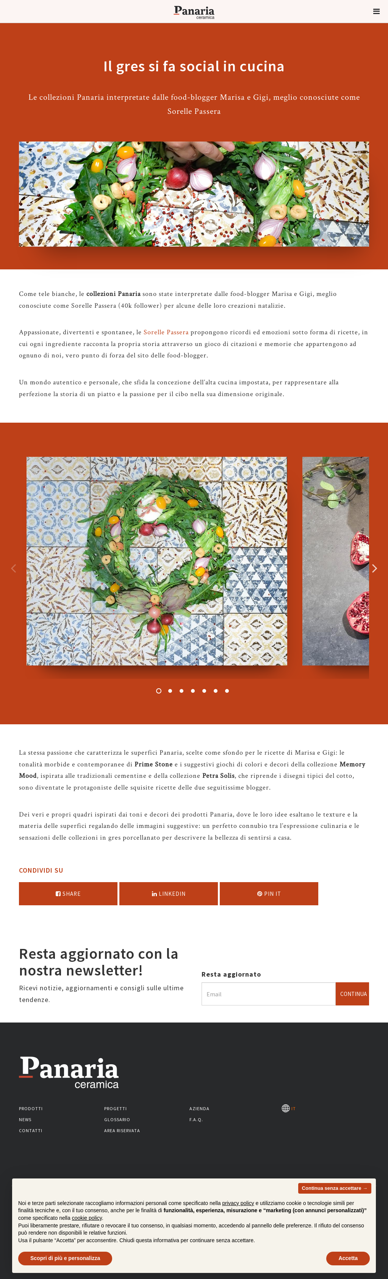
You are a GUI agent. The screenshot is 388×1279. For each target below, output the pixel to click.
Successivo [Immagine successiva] (375, 568)
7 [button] (227, 691)
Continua (353, 993)
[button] (376, 11)
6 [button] (215, 691)
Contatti (30, 1130)
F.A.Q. (196, 1119)
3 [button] (181, 691)
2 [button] (170, 691)
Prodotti (31, 1108)
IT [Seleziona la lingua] (289, 1108)
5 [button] (204, 691)
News (25, 1119)
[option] (157, 568)
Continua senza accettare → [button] (335, 1188)
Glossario (117, 1119)
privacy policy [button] (238, 1203)
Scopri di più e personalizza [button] (65, 1258)
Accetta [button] (348, 1258)
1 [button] (158, 691)
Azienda (199, 1108)
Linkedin (169, 893)
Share (68, 893)
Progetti (115, 1108)
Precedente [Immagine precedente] (13, 568)
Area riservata (122, 1130)
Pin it (269, 893)
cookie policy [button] (87, 1218)
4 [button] (193, 691)
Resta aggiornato (231, 974)
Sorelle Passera (166, 332)
